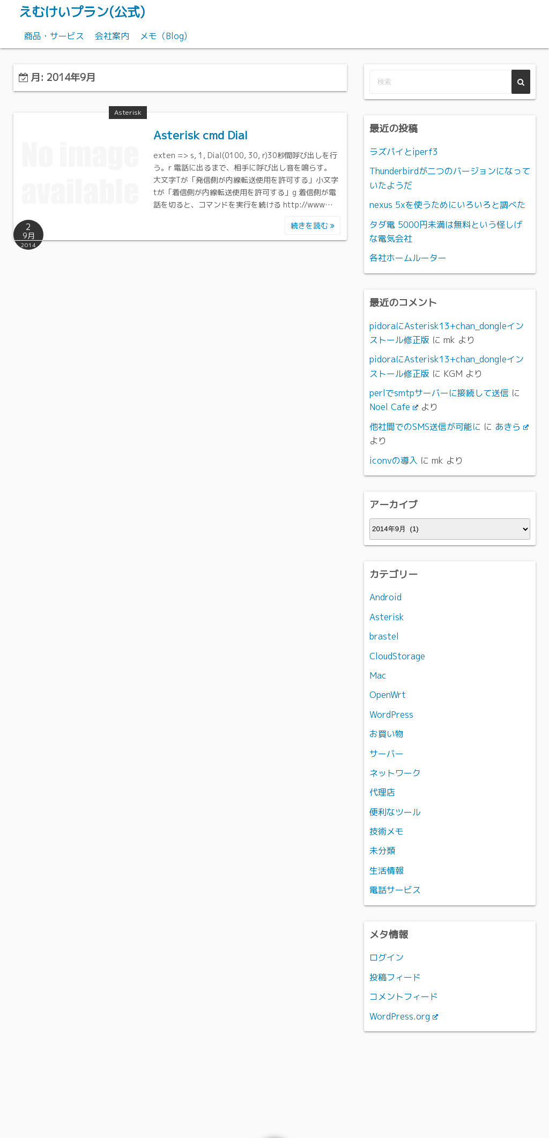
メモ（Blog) (163, 36)
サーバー (386, 754)
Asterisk (128, 112)
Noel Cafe (393, 407)
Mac (378, 675)
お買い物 (386, 734)
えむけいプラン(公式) (82, 12)
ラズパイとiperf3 (403, 152)
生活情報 (386, 870)
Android (385, 597)
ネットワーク (395, 773)
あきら (512, 427)
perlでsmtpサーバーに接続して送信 (439, 393)
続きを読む (313, 225)
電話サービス (395, 890)
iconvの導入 (393, 460)
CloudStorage (397, 656)
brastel (384, 636)
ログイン (386, 957)
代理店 (382, 792)
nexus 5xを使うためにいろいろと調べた (447, 205)
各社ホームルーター (408, 258)
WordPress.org (403, 1016)
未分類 (382, 851)
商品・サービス (54, 36)
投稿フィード (395, 977)
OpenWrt (387, 695)
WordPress (391, 714)
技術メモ (386, 831)
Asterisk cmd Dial (200, 135)
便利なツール (395, 812)
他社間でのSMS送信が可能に (425, 427)
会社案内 (112, 36)
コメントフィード (403, 996)
